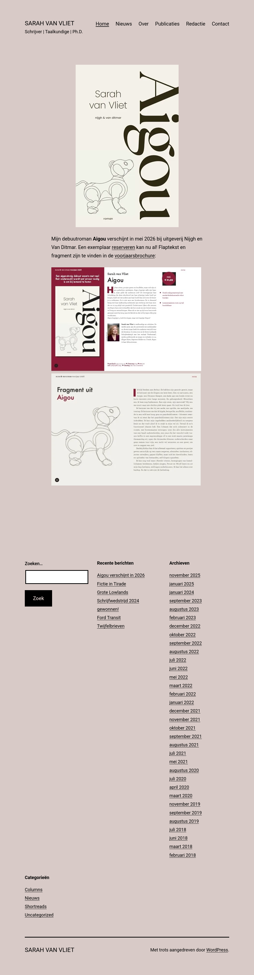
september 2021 (185, 736)
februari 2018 (182, 855)
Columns (33, 889)
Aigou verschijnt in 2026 (121, 575)
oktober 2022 (182, 634)
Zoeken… (34, 563)
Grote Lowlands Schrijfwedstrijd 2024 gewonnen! (118, 601)
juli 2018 (177, 829)
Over (143, 24)
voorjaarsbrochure (135, 256)
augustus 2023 (184, 609)
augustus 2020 (184, 770)
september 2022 (185, 643)
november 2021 (184, 719)
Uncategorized (39, 914)
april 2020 (179, 787)
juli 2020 (177, 778)
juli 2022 (177, 660)
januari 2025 (181, 583)
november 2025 (184, 575)
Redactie (195, 24)
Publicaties (167, 24)
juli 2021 (177, 753)
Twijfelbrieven (111, 626)
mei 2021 (178, 761)
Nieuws (124, 24)
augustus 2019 (184, 821)
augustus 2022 (184, 651)
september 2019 (185, 812)
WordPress (217, 949)
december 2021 (184, 710)
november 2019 (184, 804)
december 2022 (184, 626)
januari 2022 (181, 702)
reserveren (123, 247)
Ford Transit (109, 617)
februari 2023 (182, 617)
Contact (220, 24)
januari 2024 (181, 592)
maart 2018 (180, 846)
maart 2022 (180, 685)
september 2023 (185, 600)
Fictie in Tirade (111, 583)
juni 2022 (178, 668)
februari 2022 (182, 694)
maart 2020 (180, 795)
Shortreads (36, 906)
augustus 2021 (184, 744)
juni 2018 (178, 838)
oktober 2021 (182, 728)
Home (102, 24)
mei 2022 (178, 677)
